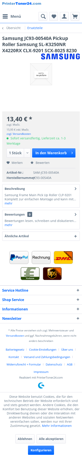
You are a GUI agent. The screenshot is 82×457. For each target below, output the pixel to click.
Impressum (41, 372)
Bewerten (40, 163)
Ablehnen (25, 439)
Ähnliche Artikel (17, 236)
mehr (8, 203)
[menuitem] (11, 16)
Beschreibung (15, 189)
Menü (12, 16)
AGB (69, 364)
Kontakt (14, 357)
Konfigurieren (41, 450)
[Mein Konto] (64, 16)
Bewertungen (15, 214)
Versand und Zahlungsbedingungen (47, 357)
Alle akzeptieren (51, 439)
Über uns (67, 349)
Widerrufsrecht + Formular (24, 364)
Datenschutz (54, 364)
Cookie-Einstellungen (42, 349)
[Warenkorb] (75, 16)
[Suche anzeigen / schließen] (42, 16)
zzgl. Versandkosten (19, 134)
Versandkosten (15, 336)
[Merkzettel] (53, 16)
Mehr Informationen (57, 426)
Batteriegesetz (15, 349)
